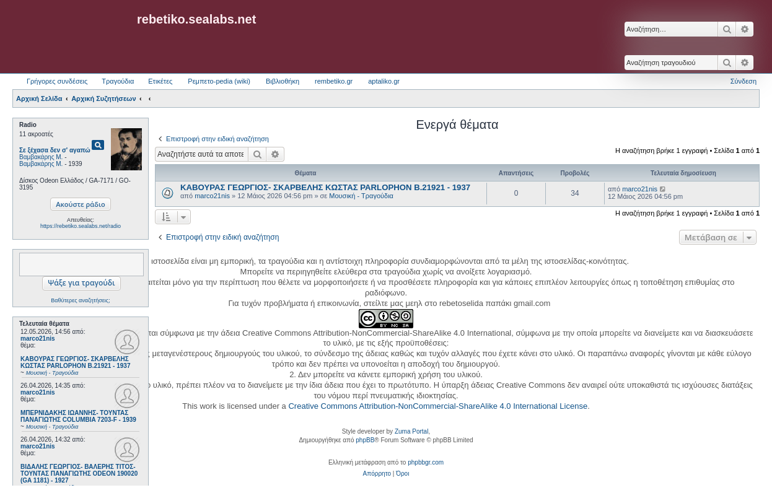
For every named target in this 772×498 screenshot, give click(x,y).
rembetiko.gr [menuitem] (334, 81)
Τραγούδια (118, 81)
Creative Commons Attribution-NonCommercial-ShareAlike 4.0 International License (437, 406)
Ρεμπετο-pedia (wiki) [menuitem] (219, 81)
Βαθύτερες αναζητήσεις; (80, 300)
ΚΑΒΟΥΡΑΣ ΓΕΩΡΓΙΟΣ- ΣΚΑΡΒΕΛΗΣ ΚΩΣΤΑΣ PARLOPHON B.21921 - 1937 (325, 187)
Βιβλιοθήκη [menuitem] (282, 81)
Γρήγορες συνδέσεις (57, 81)
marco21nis (37, 338)
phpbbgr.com (426, 462)
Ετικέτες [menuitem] (160, 81)
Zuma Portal (411, 431)
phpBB (365, 440)
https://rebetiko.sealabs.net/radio (80, 226)
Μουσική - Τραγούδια (361, 195)
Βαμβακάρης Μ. (41, 157)
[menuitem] (377, 473)
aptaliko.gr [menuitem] (384, 81)
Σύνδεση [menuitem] (743, 81)
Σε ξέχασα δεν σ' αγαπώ (54, 150)
